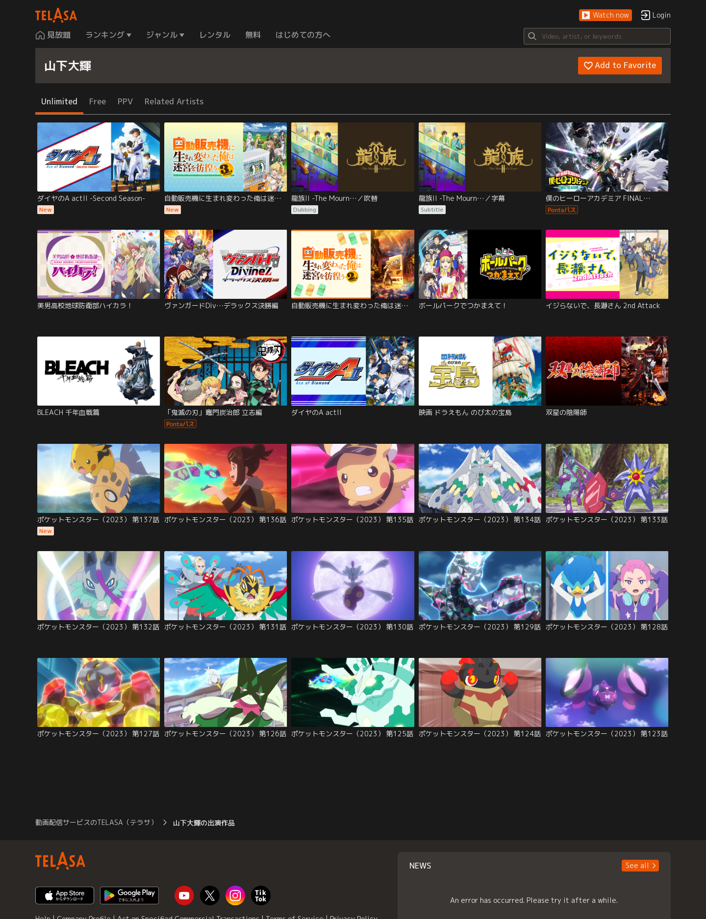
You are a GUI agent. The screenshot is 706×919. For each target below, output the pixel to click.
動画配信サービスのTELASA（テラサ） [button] (96, 822)
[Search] (597, 36)
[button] (605, 15)
